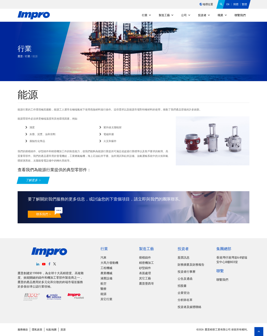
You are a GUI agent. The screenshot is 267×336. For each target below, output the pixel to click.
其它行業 (106, 299)
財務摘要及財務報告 (191, 264)
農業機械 (106, 273)
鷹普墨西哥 (146, 283)
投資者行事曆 (186, 271)
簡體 (235, 4)
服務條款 (23, 329)
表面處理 (145, 273)
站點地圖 (51, 329)
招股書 (182, 286)
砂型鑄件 (145, 268)
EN (227, 4)
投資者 (204, 15)
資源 (63, 329)
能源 (103, 294)
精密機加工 (146, 263)
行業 (146, 15)
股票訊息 (183, 257)
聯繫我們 (240, 15)
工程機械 (106, 268)
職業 (222, 15)
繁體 (244, 4)
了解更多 (33, 180)
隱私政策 (37, 329)
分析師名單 (185, 300)
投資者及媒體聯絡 (189, 307)
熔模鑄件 (145, 257)
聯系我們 (43, 214)
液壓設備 (106, 278)
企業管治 (183, 293)
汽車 (103, 257)
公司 (186, 15)
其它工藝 (145, 278)
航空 (103, 283)
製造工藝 (166, 15)
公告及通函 (185, 278)
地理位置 (206, 4)
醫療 (103, 289)
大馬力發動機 (109, 263)
